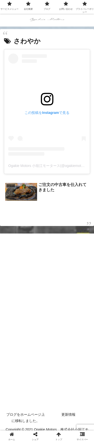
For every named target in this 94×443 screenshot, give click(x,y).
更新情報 (68, 414)
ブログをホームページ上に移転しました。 (25, 417)
